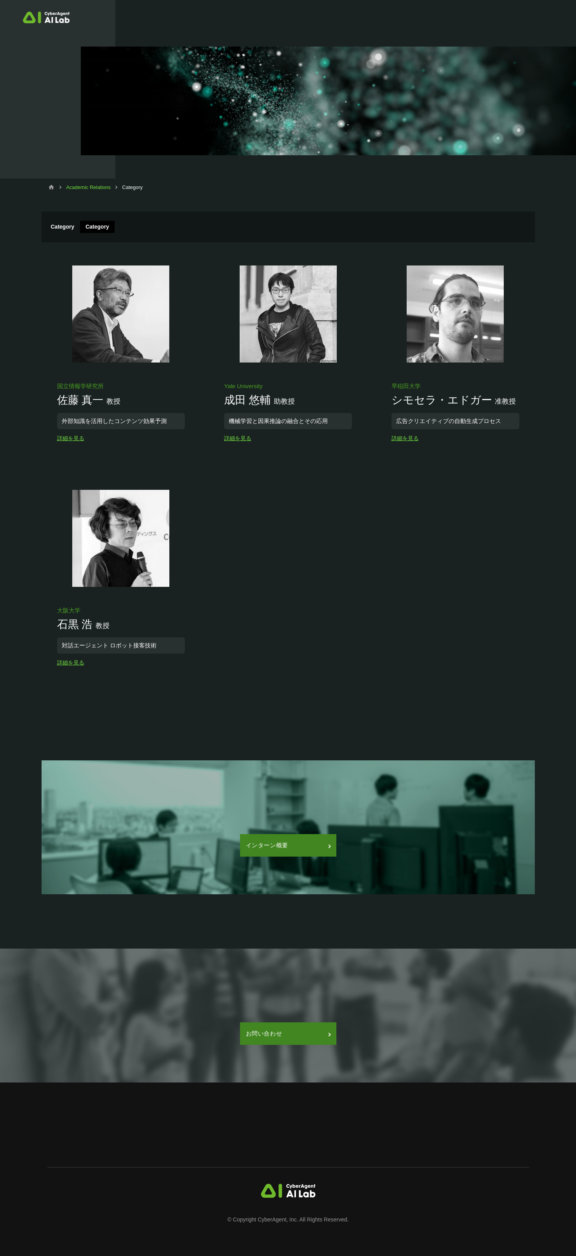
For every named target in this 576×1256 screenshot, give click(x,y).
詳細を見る (70, 438)
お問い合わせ (288, 1033)
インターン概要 (288, 845)
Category (97, 227)
